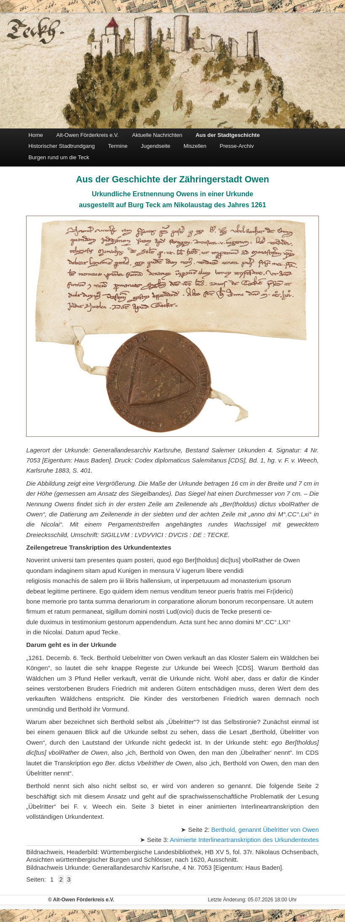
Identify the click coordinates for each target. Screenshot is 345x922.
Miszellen (195, 146)
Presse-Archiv (237, 146)
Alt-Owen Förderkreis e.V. (87, 135)
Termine (117, 146)
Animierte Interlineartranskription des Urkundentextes (244, 839)
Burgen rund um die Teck (58, 157)
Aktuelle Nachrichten (157, 135)
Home (35, 135)
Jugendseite (155, 146)
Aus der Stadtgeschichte (227, 135)
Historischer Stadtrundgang (61, 146)
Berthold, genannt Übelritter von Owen (265, 829)
